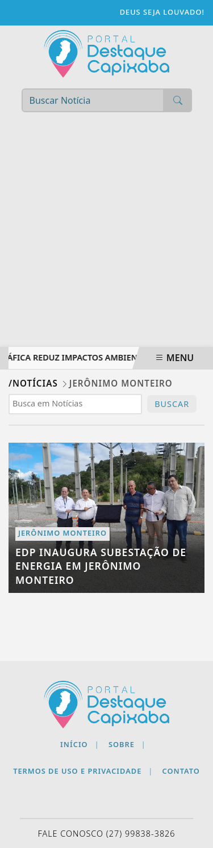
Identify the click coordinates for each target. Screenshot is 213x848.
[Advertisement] (106, 235)
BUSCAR (171, 403)
